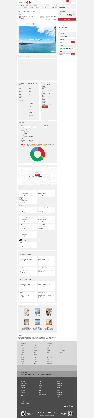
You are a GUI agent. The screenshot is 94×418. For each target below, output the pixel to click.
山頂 (35, 352)
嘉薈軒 (48, 347)
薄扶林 (22, 357)
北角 (35, 359)
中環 (35, 363)
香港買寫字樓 (59, 392)
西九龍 (35, 348)
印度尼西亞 (48, 374)
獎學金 (22, 388)
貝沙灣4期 (37, 314)
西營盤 (22, 361)
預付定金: (34, 125)
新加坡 (38, 374)
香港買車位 (59, 397)
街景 (36, 23)
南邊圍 (35, 354)
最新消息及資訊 (24, 383)
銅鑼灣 (35, 347)
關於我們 (23, 381)
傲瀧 (61, 348)
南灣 (48, 352)
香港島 (48, 345)
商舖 (62, 3)
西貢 (22, 354)
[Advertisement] (37, 69)
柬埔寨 (40, 385)
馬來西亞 (43, 374)
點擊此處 (37, 174)
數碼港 (35, 357)
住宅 (34, 3)
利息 (21, 129)
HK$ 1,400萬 (26, 315)
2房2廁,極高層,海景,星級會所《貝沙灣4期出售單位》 (37, 318)
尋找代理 (23, 390)
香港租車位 (59, 388)
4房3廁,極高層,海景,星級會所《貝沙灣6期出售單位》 (37, 329)
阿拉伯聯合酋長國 (42, 394)
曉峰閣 (48, 350)
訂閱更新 (45, 106)
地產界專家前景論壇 (25, 403)
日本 (40, 383)
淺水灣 (22, 363)
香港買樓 (58, 390)
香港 (22, 374)
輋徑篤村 (61, 352)
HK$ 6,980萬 (48, 327)
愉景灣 (22, 352)
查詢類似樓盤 (67, 19)
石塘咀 (35, 361)
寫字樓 (42, 3)
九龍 (48, 356)
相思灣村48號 (62, 350)
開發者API (23, 400)
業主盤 (27, 5)
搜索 (62, 7)
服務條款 (49, 415)
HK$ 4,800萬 (37, 327)
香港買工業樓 (59, 394)
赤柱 (35, 345)
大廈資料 (27, 23)
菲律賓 (29, 374)
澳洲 (40, 388)
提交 (73, 42)
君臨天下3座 (49, 357)
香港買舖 (58, 396)
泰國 (34, 374)
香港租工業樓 (59, 385)
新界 (61, 345)
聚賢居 (48, 348)
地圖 (32, 23)
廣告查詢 (23, 385)
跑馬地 (22, 348)
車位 (55, 3)
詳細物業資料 (22, 23)
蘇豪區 (22, 359)
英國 (40, 390)
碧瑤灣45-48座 (26, 314)
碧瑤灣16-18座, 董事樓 (48, 314)
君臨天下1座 (49, 363)
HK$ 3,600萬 (48, 315)
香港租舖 (58, 387)
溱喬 (61, 347)
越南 (26, 374)
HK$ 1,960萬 (26, 327)
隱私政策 (52, 415)
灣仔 (22, 347)
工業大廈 (49, 3)
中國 (40, 381)
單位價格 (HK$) (23, 125)
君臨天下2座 (49, 361)
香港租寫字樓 (59, 383)
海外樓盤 (23, 401)
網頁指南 (23, 392)
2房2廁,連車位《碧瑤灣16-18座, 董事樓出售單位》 (49, 318)
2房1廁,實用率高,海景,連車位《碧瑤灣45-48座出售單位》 (26, 329)
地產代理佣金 (46, 125)
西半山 (22, 345)
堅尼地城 (35, 350)
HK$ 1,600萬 (37, 315)
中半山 (22, 356)
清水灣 (22, 350)
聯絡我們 (23, 387)
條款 (27, 129)
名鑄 (48, 359)
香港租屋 (58, 381)
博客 (22, 398)
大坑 (35, 356)
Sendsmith (74, 57)
